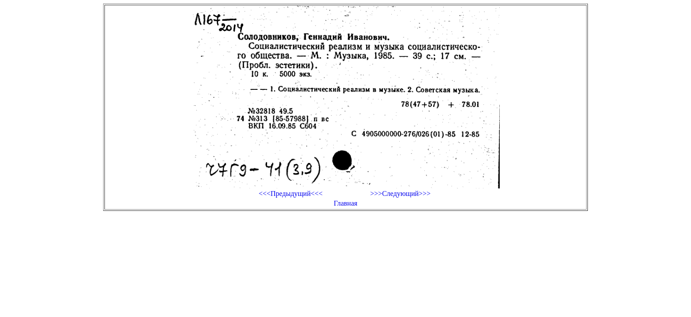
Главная (345, 203)
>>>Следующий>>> (400, 193)
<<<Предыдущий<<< (291, 193)
